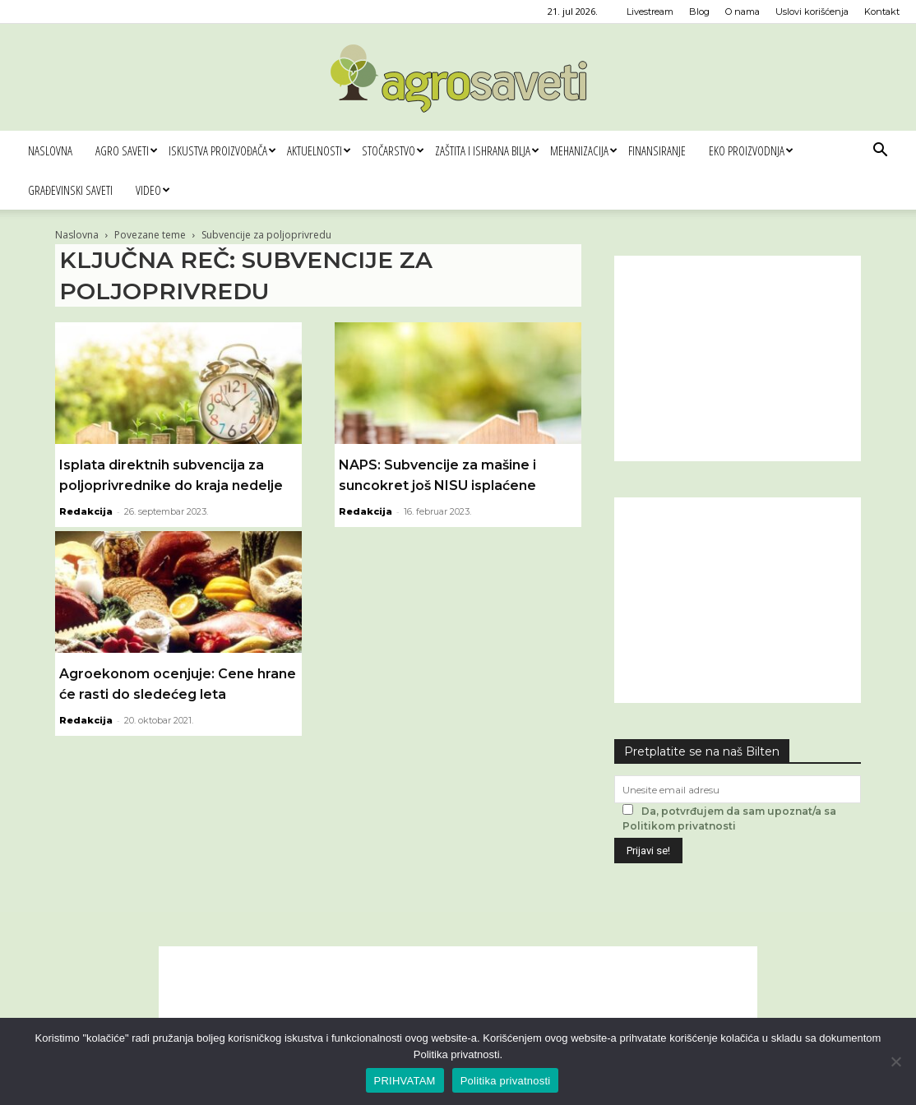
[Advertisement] (737, 358)
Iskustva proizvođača (222, 150)
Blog (699, 11)
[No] (895, 1061)
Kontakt (882, 11)
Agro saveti (126, 150)
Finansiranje (657, 150)
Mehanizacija (583, 150)
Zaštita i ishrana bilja (487, 150)
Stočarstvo (392, 150)
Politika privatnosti (505, 1081)
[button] (880, 152)
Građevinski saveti (70, 190)
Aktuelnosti (318, 150)
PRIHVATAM (405, 1081)
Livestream (650, 11)
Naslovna (50, 150)
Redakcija (86, 511)
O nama (742, 11)
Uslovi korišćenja (812, 11)
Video (152, 190)
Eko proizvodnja (751, 150)
